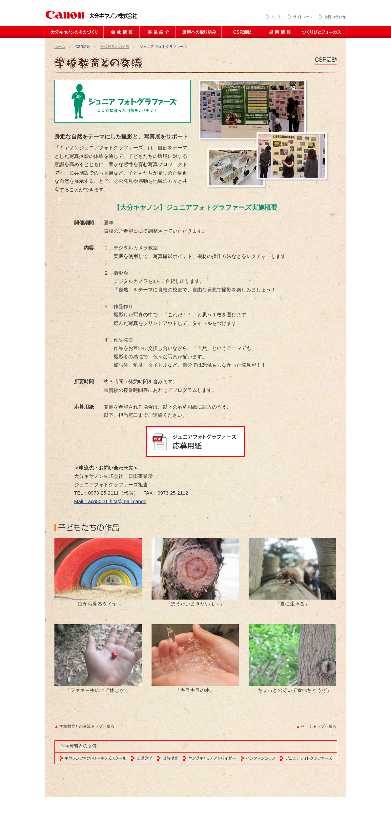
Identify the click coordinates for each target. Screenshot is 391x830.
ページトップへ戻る (319, 726)
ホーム (59, 47)
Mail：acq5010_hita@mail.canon (110, 501)
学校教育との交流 (114, 47)
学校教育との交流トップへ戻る (86, 726)
